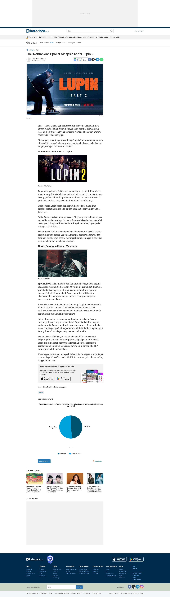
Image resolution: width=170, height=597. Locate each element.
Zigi (32, 50)
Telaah (108, 569)
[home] (27, 37)
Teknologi (56, 578)
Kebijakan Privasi (76, 593)
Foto (120, 575)
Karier (51, 593)
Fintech (55, 571)
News (121, 569)
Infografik (96, 569)
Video (106, 37)
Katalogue (122, 573)
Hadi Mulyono (41, 58)
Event (134, 577)
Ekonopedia (52, 37)
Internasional (30, 573)
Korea (46, 43)
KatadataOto (136, 579)
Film (51, 43)
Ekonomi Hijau (63, 37)
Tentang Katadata (32, 593)
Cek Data (96, 573)
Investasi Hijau (84, 573)
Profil (68, 571)
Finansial (37, 37)
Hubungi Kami (96, 593)
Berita (31, 37)
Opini (107, 571)
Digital (44, 37)
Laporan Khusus (111, 575)
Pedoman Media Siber (62, 593)
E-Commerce (57, 569)
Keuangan (71, 43)
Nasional (29, 569)
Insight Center (137, 573)
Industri (28, 571)
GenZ (64, 43)
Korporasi (43, 575)
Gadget (55, 575)
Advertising (43, 593)
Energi (28, 575)
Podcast (112, 37)
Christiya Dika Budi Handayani (54, 387)
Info (117, 37)
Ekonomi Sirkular (84, 571)
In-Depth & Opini (89, 37)
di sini (52, 360)
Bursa (41, 573)
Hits (41, 43)
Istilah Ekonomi (71, 573)
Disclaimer (86, 593)
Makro (42, 569)
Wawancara (109, 573)
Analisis (95, 571)
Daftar (79, 587)
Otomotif (99, 37)
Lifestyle (58, 43)
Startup (55, 573)
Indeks (134, 568)
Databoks (135, 575)
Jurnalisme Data (75, 37)
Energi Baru (83, 569)
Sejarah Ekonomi (71, 569)
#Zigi (41, 392)
